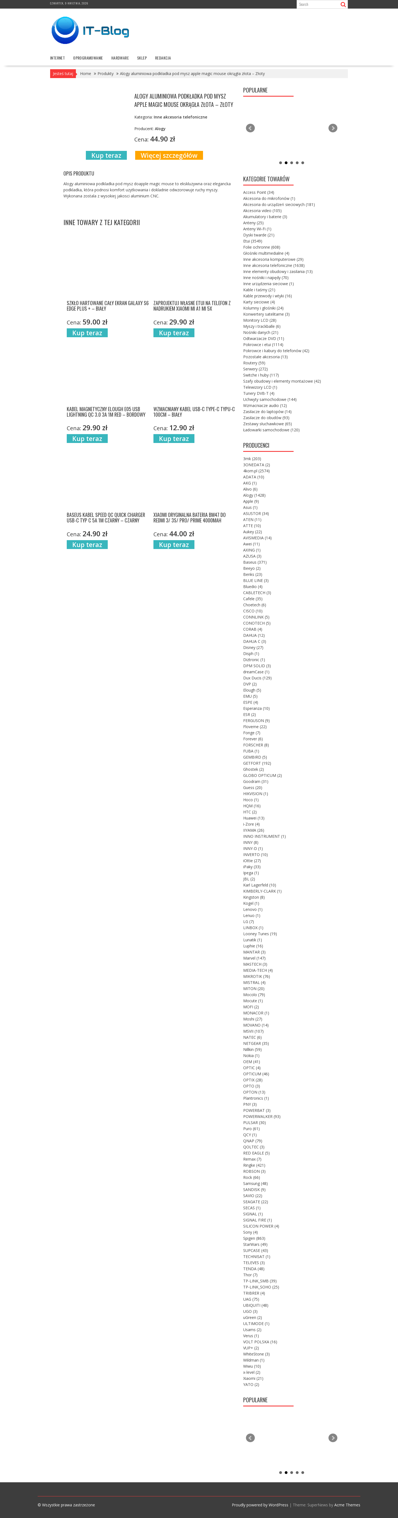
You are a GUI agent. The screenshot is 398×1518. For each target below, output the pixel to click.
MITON (254, 988)
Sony (250, 1232)
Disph (251, 653)
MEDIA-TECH (258, 970)
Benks (252, 574)
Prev (250, 128)
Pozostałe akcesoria (265, 356)
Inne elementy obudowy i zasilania (278, 271)
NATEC (252, 1037)
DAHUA (254, 635)
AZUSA (252, 556)
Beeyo (252, 568)
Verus (251, 1335)
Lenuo (251, 915)
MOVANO (256, 1025)
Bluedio (253, 586)
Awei (251, 544)
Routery (254, 362)
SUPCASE (255, 1250)
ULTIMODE (256, 1323)
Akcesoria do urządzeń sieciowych (279, 204)
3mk (252, 458)
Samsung (255, 1183)
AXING (252, 550)
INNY (250, 842)
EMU (250, 696)
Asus (250, 507)
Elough (252, 690)
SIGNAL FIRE (257, 1220)
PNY (250, 1104)
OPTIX (253, 1080)
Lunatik (252, 939)
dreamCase (256, 671)
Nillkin (252, 1049)
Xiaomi (253, 1378)
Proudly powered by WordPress (260, 1504)
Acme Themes (347, 1504)
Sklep (142, 58)
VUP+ (251, 1348)
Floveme (255, 726)
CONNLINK (256, 617)
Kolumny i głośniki (263, 308)
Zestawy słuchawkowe (267, 423)
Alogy (254, 495)
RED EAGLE (256, 1153)
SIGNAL (253, 1214)
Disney (253, 647)
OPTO (251, 1086)
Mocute (253, 1000)
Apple (251, 501)
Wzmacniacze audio (265, 405)
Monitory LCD (259, 320)
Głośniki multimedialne (266, 253)
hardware (120, 58)
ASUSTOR (256, 513)
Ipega (251, 872)
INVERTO (255, 854)
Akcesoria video (262, 210)
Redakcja (163, 58)
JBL (249, 879)
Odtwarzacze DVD (263, 338)
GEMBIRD (255, 757)
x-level (251, 1372)
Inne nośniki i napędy (266, 277)
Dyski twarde (258, 235)
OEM (251, 1061)
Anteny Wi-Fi (257, 228)
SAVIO (252, 1195)
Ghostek (253, 769)
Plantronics (256, 1098)
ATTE (252, 525)
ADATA (253, 477)
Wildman (254, 1360)
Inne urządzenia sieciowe (268, 283)
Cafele (253, 598)
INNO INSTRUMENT (264, 836)
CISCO (253, 611)
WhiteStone (256, 1354)
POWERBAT (257, 1110)
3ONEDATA (256, 464)
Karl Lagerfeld (259, 885)
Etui (252, 241)
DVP (250, 684)
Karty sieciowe (259, 302)
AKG (250, 483)
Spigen (254, 1238)
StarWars (255, 1244)
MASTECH (255, 964)
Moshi (252, 1019)
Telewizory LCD (260, 387)
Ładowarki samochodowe (271, 429)
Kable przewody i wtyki (267, 295)
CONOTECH (257, 623)
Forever (253, 738)
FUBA (251, 751)
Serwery (255, 369)
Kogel (251, 903)
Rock (251, 1177)
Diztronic (254, 659)
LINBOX (253, 927)
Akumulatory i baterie (265, 216)
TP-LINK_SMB (260, 1281)
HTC (250, 812)
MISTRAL (254, 982)
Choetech (254, 604)
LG (248, 921)
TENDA (254, 1268)
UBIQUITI (255, 1305)
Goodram (255, 781)
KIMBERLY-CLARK (262, 891)
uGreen (252, 1317)
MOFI (251, 1006)
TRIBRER (254, 1293)
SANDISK (254, 1189)
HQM (252, 805)
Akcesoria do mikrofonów (269, 198)
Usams (252, 1329)
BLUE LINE (256, 580)
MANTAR (254, 952)
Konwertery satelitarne (266, 314)
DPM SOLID (257, 665)
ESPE (250, 702)
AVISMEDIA (257, 537)
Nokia (251, 1055)
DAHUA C (254, 641)
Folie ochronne (261, 247)
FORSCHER (256, 745)
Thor (250, 1274)
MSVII (253, 1031)
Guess (252, 787)
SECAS (252, 1207)
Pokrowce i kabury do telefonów (276, 350)
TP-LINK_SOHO (261, 1287)
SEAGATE (255, 1201)
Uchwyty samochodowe (270, 399)
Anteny (253, 222)
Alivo (250, 489)
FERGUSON (256, 720)
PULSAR (254, 1122)
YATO (251, 1384)
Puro (251, 1128)
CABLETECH (257, 592)
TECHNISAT (256, 1256)
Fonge (251, 732)
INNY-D (253, 848)
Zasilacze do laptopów (267, 411)
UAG (251, 1299)
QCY (250, 1134)
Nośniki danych (260, 332)
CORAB (252, 629)
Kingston (254, 897)
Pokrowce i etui (263, 344)
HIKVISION (255, 793)
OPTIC (252, 1067)
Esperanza (256, 708)
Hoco (251, 799)
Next (332, 128)
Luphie (253, 946)
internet (57, 58)
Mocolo (254, 994)
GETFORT (257, 763)
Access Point (258, 192)
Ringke (254, 1165)
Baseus (255, 562)
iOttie (252, 860)
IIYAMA (253, 830)
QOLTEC (254, 1147)
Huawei (254, 818)
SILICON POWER (261, 1226)
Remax (252, 1159)
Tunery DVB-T (258, 393)
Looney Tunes (260, 933)
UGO (250, 1311)
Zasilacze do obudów (266, 417)
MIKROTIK (256, 976)
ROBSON (254, 1171)
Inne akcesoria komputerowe (273, 259)
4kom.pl (256, 470)
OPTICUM (256, 1073)
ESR (249, 714)
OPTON (254, 1092)
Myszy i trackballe (262, 326)
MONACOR (256, 1013)
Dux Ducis (257, 678)
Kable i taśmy (259, 289)
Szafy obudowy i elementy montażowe (282, 381)
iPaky (252, 866)
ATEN (252, 519)
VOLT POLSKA (260, 1341)
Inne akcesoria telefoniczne (274, 265)
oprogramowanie (88, 58)
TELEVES (254, 1262)
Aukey (252, 531)
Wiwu (252, 1366)
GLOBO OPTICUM (262, 775)
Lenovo (253, 909)
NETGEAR (256, 1043)
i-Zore (251, 824)
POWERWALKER (262, 1116)
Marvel (254, 958)
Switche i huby (261, 375)
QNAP (252, 1140)
